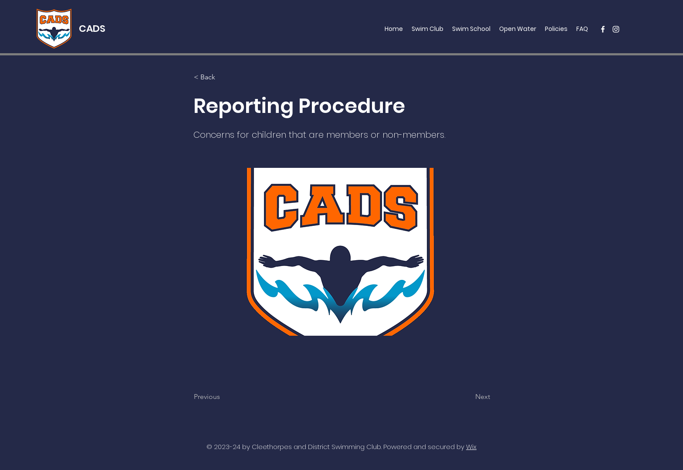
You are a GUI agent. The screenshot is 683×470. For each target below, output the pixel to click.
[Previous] (222, 396)
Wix (471, 446)
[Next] (468, 396)
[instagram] (616, 29)
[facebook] (602, 29)
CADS (92, 28)
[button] (427, 28)
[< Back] (222, 77)
